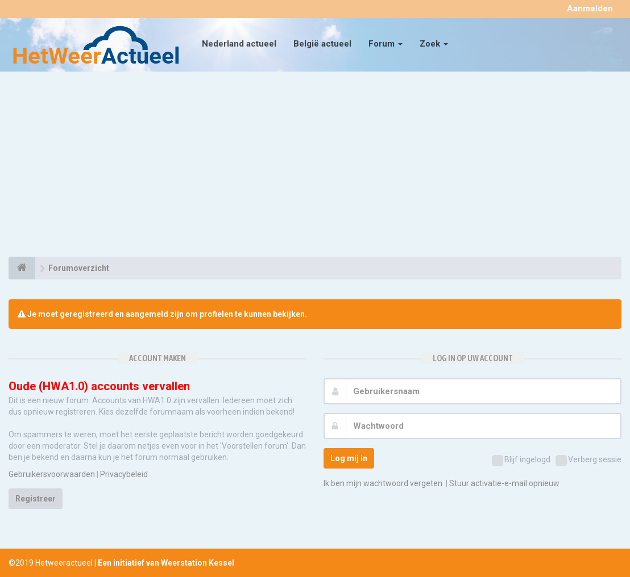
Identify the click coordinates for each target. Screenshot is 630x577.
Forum (385, 44)
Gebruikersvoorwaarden (52, 474)
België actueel (322, 44)
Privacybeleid (124, 474)
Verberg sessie (588, 460)
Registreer (35, 498)
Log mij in (348, 458)
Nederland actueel (239, 44)
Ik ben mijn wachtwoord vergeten (383, 483)
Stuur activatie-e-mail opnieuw (504, 483)
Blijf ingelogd (521, 460)
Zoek (434, 44)
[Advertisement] (315, 165)
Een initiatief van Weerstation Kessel (166, 562)
